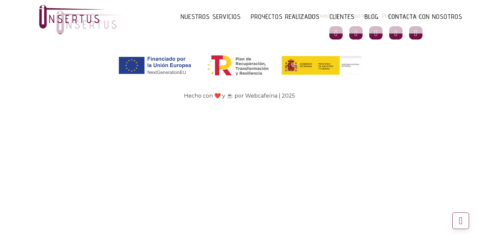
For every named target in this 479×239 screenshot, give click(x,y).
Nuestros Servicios (211, 17)
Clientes (342, 17)
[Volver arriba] (460, 220)
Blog (372, 17)
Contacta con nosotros (425, 17)
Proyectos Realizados (285, 17)
